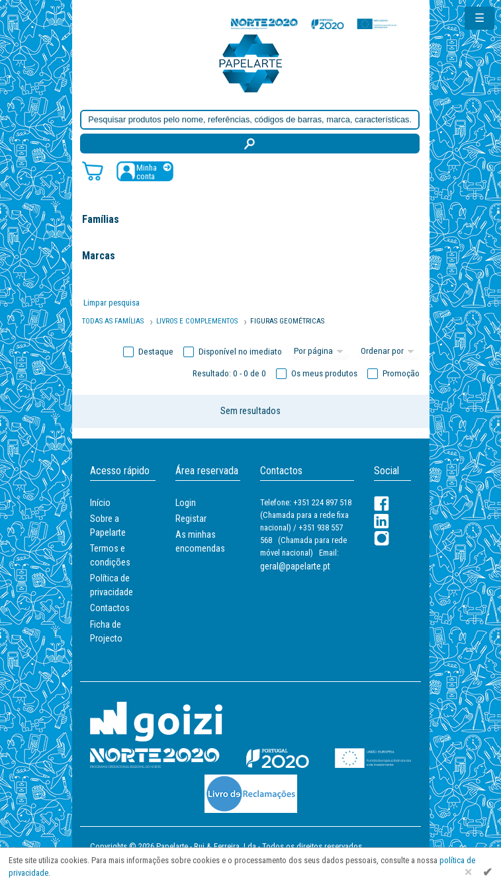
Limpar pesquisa (111, 303)
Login (185, 502)
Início (100, 502)
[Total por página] (320, 352)
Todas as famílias (113, 321)
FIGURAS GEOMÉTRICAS (287, 321)
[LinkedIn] (381, 520)
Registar (190, 518)
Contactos (110, 608)
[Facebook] (381, 503)
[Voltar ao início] (251, 62)
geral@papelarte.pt (295, 566)
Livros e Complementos (197, 321)
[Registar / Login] (144, 171)
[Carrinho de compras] (92, 170)
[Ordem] (389, 352)
